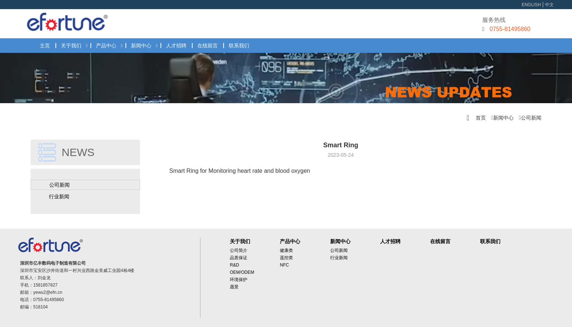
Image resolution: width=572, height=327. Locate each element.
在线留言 (207, 45)
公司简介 (238, 250)
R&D (234, 265)
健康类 (286, 250)
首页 (481, 118)
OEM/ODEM (242, 272)
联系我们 (239, 45)
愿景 (234, 286)
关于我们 (71, 45)
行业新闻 (59, 196)
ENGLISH (531, 4)
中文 (549, 4)
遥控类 (286, 257)
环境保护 (238, 279)
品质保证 (238, 257)
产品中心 (106, 45)
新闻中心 (141, 45)
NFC (284, 265)
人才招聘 (176, 45)
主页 (45, 45)
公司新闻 (531, 118)
